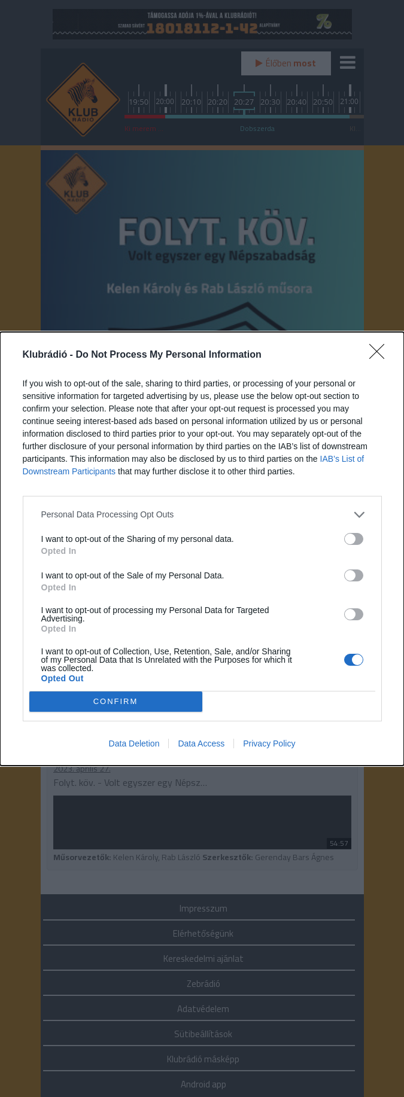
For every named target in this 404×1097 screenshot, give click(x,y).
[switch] (353, 539)
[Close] (380, 355)
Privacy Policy (269, 743)
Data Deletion (134, 743)
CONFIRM (115, 701)
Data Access (201, 743)
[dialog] (202, 549)
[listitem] (202, 514)
